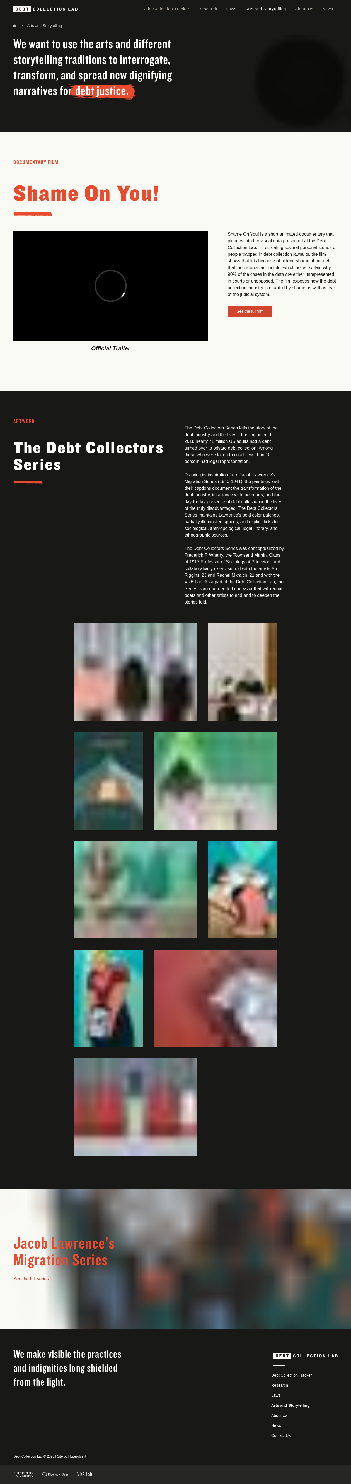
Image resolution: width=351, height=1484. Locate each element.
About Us (304, 9)
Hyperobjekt (77, 1456)
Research (207, 9)
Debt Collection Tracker (166, 9)
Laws (231, 9)
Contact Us (281, 1435)
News (327, 9)
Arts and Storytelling (265, 9)
